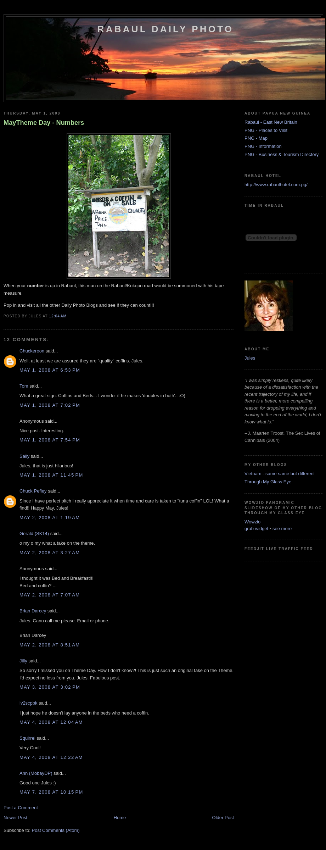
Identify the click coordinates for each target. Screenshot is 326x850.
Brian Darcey (32, 610)
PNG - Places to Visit (265, 130)
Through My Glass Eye (267, 481)
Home (120, 817)
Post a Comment (21, 807)
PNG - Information (263, 146)
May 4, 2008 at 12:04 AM (51, 722)
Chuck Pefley (33, 491)
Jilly (23, 660)
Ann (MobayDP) (35, 773)
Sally (24, 456)
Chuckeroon (31, 351)
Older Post (223, 817)
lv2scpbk (28, 703)
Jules (249, 358)
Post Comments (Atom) (56, 830)
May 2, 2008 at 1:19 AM (49, 517)
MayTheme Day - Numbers (44, 122)
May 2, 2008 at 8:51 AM (49, 645)
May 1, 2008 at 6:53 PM (49, 370)
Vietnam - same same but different (279, 473)
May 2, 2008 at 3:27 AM (49, 552)
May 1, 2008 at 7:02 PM (49, 405)
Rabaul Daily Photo (165, 29)
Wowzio (252, 521)
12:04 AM (57, 316)
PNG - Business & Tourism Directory (281, 154)
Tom (23, 386)
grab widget (256, 528)
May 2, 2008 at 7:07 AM (49, 595)
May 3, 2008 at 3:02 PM (49, 687)
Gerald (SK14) (34, 533)
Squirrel (27, 738)
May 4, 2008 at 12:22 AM (51, 757)
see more (282, 528)
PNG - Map (256, 138)
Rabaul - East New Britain (270, 122)
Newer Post (15, 817)
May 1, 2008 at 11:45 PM (51, 475)
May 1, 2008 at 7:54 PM (49, 440)
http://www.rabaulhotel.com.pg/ (276, 184)
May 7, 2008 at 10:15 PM (51, 792)
